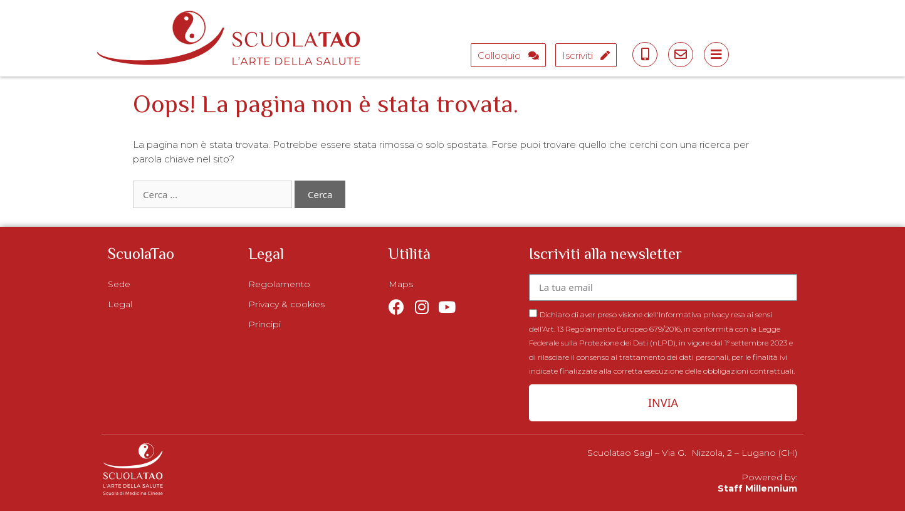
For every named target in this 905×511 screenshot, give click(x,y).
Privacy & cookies (286, 304)
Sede (119, 284)
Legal (120, 304)
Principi (264, 324)
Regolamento (279, 284)
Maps (401, 284)
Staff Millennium (757, 488)
